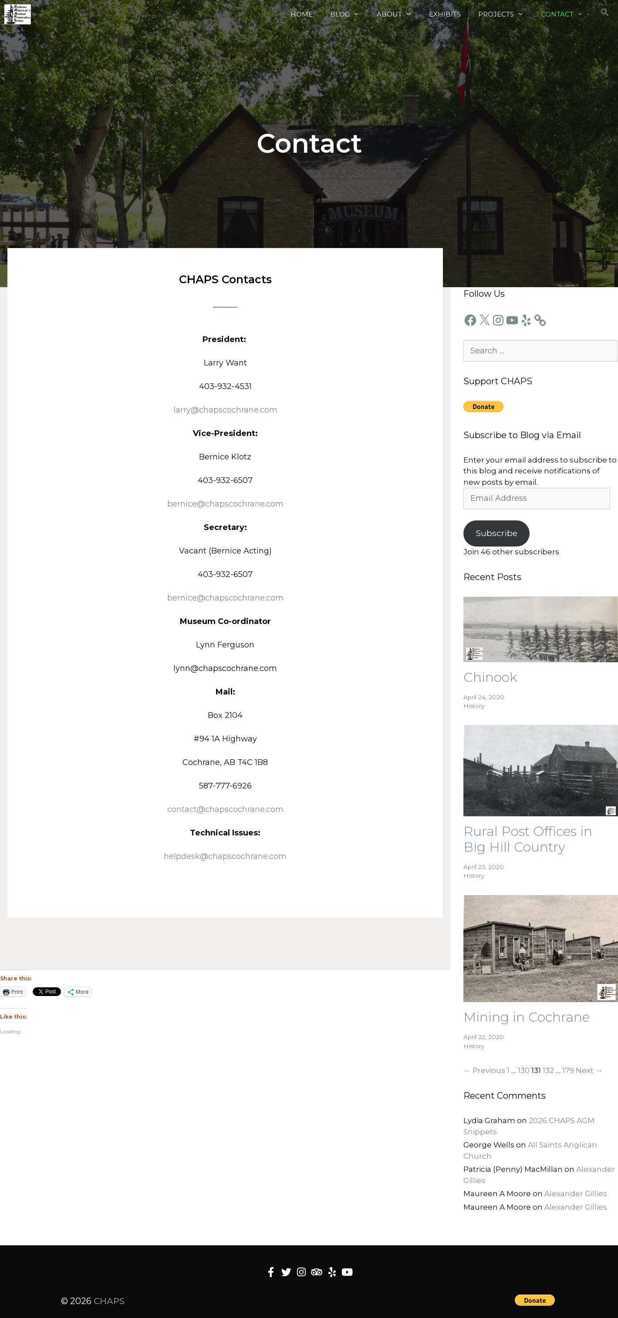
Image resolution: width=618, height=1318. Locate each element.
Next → (589, 1070)
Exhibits (445, 14)
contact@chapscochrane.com (225, 809)
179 (568, 1070)
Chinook (490, 677)
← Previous (484, 1070)
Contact (566, 14)
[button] (605, 14)
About (398, 14)
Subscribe (496, 533)
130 (524, 1070)
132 (548, 1070)
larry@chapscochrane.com (225, 410)
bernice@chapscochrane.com (225, 504)
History (473, 705)
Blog (349, 14)
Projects (505, 14)
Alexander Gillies (575, 1193)
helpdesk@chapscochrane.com (225, 856)
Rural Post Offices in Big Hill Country (527, 839)
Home (301, 14)
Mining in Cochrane (526, 1017)
